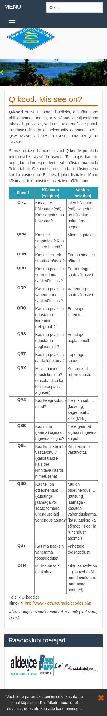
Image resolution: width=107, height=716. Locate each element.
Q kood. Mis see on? (45, 99)
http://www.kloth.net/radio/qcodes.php (58, 603)
